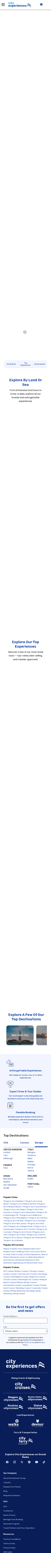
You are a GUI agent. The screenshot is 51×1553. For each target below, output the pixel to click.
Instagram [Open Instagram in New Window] (14, 1462)
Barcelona (8, 1178)
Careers (7, 1482)
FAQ (5, 1506)
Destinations (39, 364)
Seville (6, 1188)
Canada (24, 1142)
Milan (30, 1158)
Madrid (6, 1181)
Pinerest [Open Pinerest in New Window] (29, 1462)
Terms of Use (9, 1543)
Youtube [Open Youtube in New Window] (36, 1462)
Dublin (30, 1178)
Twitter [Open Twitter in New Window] (22, 1462)
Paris (5, 1168)
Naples (31, 1161)
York (5, 1155)
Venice (31, 1170)
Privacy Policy (9, 1548)
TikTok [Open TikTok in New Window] (44, 1462)
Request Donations (11, 1495)
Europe (39, 1142)
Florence (32, 1155)
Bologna (31, 1152)
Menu (3, 4)
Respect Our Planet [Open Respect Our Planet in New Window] (11, 1487)
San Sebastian (10, 1185)
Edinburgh (8, 1158)
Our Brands (11, 364)
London (6, 1152)
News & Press (9, 1515)
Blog (5, 1491)
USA (5, 1142)
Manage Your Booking (13, 1519)
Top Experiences (25, 364)
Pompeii (31, 1164)
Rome (30, 1167)
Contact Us (8, 1511)
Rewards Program (11, 1524)
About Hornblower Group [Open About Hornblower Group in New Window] (14, 1478)
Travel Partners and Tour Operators (19, 1528)
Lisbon (30, 1186)
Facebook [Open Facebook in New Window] (7, 1462)
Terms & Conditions (12, 1539)
